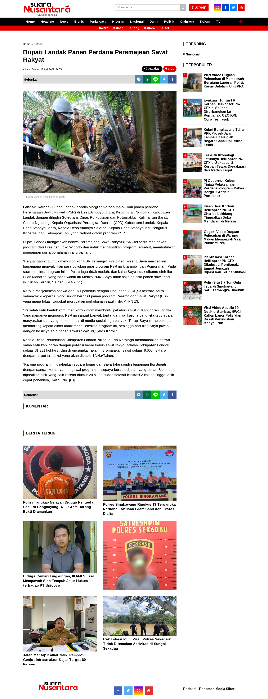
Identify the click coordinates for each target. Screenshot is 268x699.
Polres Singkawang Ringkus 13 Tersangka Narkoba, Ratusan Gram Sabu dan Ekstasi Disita (139, 509)
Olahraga (187, 21)
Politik (169, 21)
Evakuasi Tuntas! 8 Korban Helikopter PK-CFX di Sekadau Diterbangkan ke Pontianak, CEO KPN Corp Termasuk (222, 110)
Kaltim (103, 28)
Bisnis (79, 21)
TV (218, 21)
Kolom (205, 21)
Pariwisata (98, 21)
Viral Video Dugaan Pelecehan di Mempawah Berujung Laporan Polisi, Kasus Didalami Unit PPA (224, 80)
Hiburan (118, 21)
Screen (199, 7)
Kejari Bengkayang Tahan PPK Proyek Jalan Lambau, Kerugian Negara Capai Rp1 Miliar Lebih (224, 137)
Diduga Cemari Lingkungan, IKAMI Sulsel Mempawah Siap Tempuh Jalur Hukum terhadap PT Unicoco (58, 580)
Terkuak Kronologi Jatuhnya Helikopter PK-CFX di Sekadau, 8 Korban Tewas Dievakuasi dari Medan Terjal (225, 162)
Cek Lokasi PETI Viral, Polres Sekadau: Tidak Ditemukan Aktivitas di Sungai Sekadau (137, 643)
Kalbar (118, 28)
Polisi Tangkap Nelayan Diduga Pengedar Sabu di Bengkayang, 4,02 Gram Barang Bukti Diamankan (59, 507)
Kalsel (164, 28)
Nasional (137, 21)
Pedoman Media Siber (217, 689)
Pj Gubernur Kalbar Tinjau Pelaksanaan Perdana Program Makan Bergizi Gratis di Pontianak (224, 188)
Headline (47, 21)
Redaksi (189, 689)
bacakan (152, 68)
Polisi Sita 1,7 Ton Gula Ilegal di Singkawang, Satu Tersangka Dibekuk (224, 286)
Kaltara (149, 28)
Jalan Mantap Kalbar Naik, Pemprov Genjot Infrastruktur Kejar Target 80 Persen (54, 659)
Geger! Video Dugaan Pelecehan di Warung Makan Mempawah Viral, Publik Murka (223, 237)
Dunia (153, 21)
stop (169, 68)
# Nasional (191, 54)
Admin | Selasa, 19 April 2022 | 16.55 (42, 69)
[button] (241, 20)
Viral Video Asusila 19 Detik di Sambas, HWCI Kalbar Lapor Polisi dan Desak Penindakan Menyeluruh (222, 315)
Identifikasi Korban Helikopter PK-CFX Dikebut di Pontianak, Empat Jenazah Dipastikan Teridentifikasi (225, 264)
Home (30, 21)
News (64, 21)
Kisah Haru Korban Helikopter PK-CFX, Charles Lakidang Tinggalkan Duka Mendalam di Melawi (220, 213)
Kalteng (133, 28)
